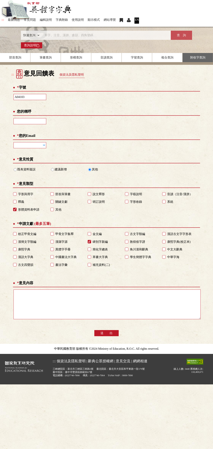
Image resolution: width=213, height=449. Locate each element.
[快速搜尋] (105, 35)
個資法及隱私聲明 (72, 74)
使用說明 (78, 19)
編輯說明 (46, 19)
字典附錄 (62, 19)
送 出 (106, 338)
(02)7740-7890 (72, 381)
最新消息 (14, 19)
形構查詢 (76, 57)
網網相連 (140, 367)
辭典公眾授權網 (100, 367)
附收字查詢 (197, 57)
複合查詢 (167, 57)
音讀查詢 (106, 57)
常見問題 (30, 19)
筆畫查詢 (46, 57)
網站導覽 (110, 19)
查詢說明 (31, 45)
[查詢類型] (30, 35)
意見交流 (123, 367)
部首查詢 (15, 57)
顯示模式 (94, 19)
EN (137, 19)
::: (3, 19)
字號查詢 (137, 57)
